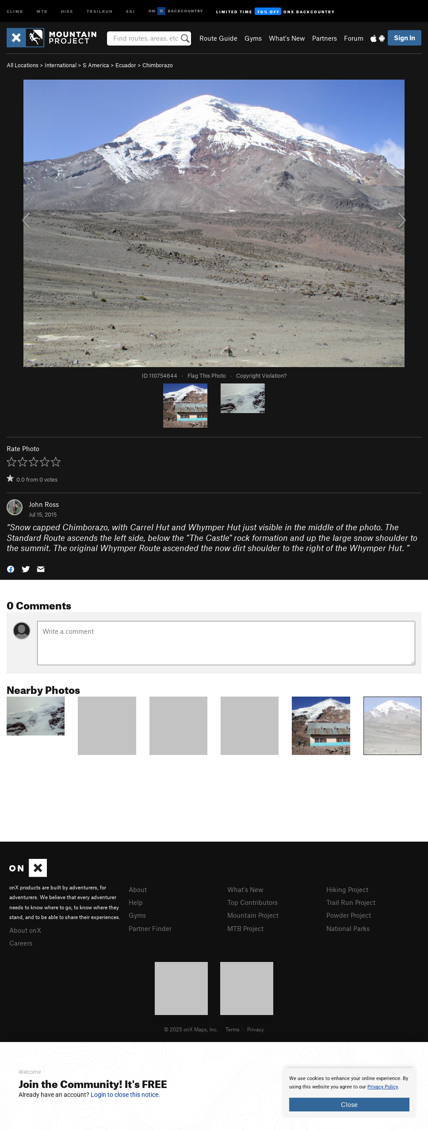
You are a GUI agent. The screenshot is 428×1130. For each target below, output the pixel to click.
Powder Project (348, 915)
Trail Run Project (350, 902)
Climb (15, 11)
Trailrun (100, 11)
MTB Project (245, 928)
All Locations (22, 65)
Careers (20, 943)
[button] (11, 568)
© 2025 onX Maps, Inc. (191, 1029)
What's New (287, 38)
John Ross (44, 504)
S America (96, 65)
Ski (130, 11)
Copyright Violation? (261, 375)
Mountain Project (253, 915)
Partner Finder (150, 928)
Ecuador (125, 65)
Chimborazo (157, 65)
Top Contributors (252, 902)
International (60, 65)
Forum (353, 38)
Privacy (255, 1029)
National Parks (348, 928)
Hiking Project (347, 889)
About (138, 889)
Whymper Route (130, 548)
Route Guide (218, 38)
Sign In (404, 38)
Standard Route (36, 537)
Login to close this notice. (125, 1094)
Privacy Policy (382, 1087)
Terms (232, 1029)
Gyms (253, 38)
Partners (324, 38)
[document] (349, 1092)
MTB (42, 11)
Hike (67, 11)
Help (136, 902)
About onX (25, 930)
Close (349, 1104)
